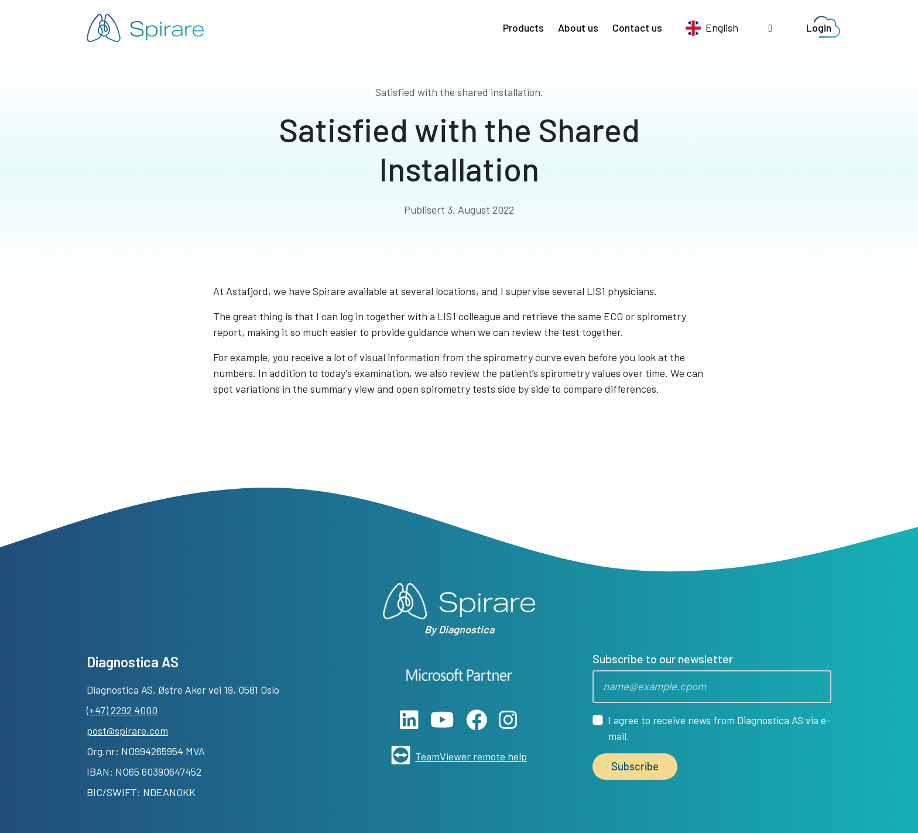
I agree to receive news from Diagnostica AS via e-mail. (719, 728)
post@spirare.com (127, 730)
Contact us (637, 27)
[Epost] (711, 686)
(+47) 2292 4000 (122, 710)
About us (578, 27)
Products (523, 27)
